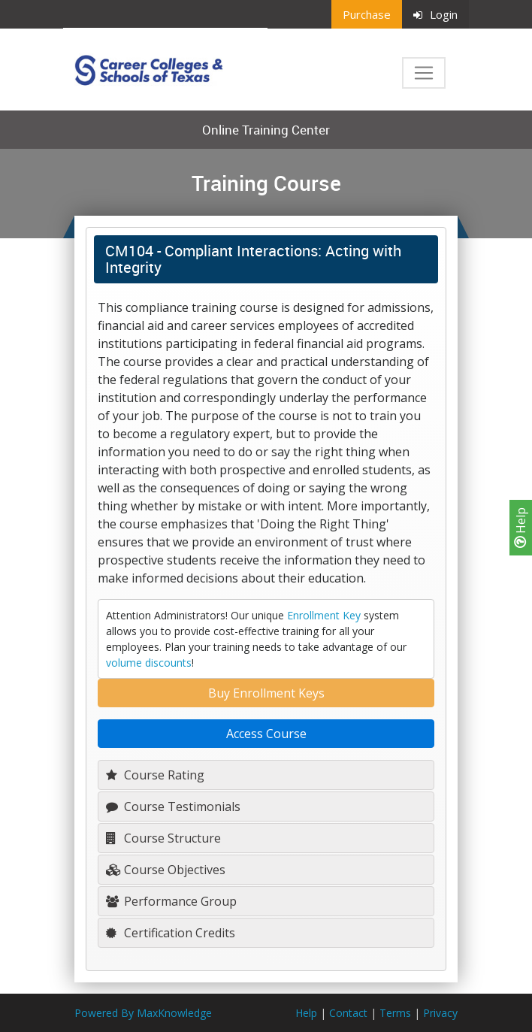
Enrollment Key (324, 615)
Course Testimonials (173, 806)
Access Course (266, 733)
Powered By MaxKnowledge (143, 1013)
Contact (348, 1013)
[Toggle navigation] (424, 73)
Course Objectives (165, 869)
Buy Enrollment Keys (266, 693)
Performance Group (171, 901)
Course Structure (163, 838)
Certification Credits (170, 933)
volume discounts (149, 662)
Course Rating (155, 775)
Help (520, 527)
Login (435, 14)
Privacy (440, 1013)
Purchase (367, 14)
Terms (395, 1013)
